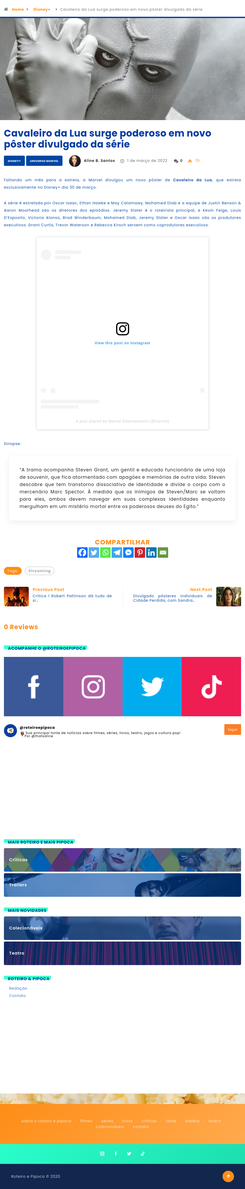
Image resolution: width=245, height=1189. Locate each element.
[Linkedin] (151, 552)
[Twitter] (94, 552)
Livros (127, 1121)
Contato (17, 995)
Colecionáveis (110, 1126)
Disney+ (41, 9)
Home (18, 9)
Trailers (192, 1121)
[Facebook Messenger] (128, 552)
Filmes (86, 1121)
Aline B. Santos (99, 160)
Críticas (149, 1121)
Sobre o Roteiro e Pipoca (46, 1121)
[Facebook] (82, 552)
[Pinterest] (140, 552)
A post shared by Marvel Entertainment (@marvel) (122, 421)
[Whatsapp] (105, 552)
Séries (108, 1121)
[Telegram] (117, 552)
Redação (18, 988)
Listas (171, 1121)
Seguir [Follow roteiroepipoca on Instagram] (233, 729)
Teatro (215, 1121)
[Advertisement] (122, 792)
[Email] (163, 552)
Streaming (40, 570)
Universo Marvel (44, 161)
